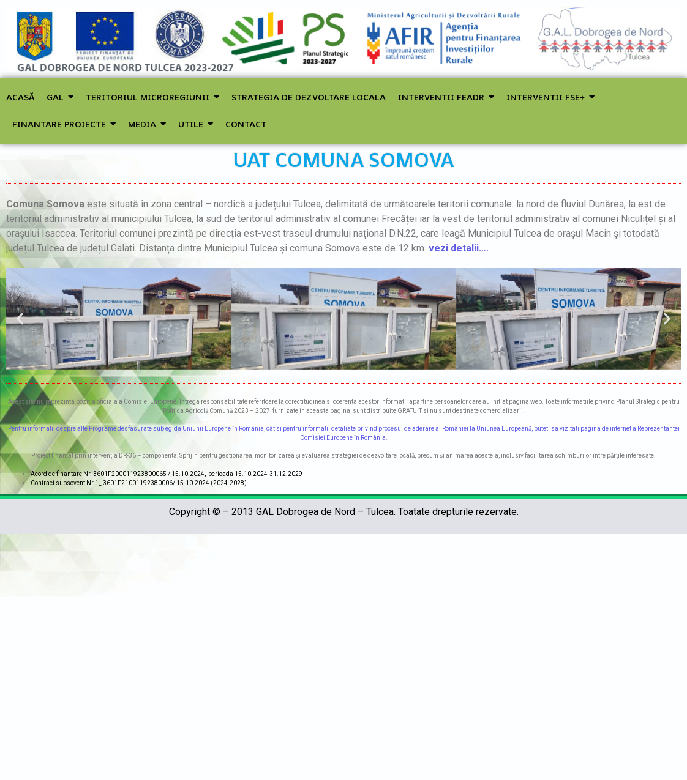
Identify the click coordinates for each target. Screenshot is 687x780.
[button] (20, 318)
